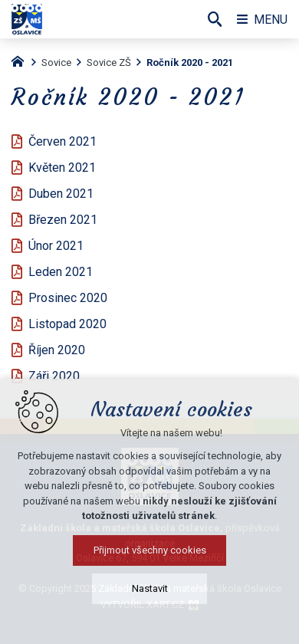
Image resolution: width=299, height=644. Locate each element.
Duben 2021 (61, 193)
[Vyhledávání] (215, 19)
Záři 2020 (54, 376)
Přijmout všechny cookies (150, 561)
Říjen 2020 (56, 350)
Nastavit (150, 599)
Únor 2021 (56, 245)
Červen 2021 (62, 141)
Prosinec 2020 (67, 298)
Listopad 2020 (67, 324)
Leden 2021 (60, 271)
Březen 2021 (62, 219)
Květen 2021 (62, 167)
